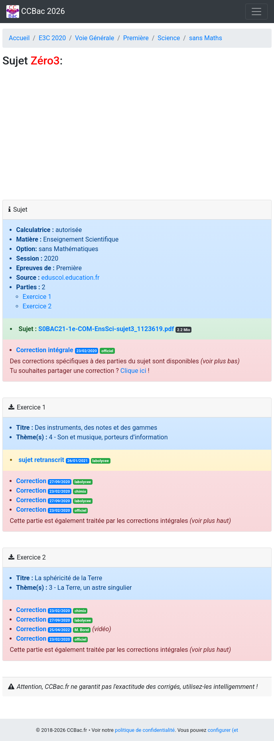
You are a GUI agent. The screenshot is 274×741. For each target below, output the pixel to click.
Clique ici (133, 370)
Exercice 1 (37, 296)
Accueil (19, 38)
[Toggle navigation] (256, 12)
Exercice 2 (37, 306)
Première (136, 38)
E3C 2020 (52, 38)
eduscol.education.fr (70, 277)
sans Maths (205, 38)
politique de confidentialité (145, 730)
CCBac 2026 (35, 11)
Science (169, 38)
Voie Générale (94, 38)
